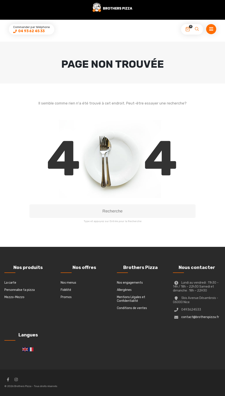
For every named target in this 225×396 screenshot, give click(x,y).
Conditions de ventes (132, 308)
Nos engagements (130, 283)
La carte (10, 283)
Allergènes (124, 290)
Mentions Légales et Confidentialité (131, 299)
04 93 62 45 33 (31, 31)
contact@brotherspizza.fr (200, 317)
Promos (66, 297)
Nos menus (68, 283)
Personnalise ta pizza (19, 290)
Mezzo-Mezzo (14, 297)
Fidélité (66, 290)
